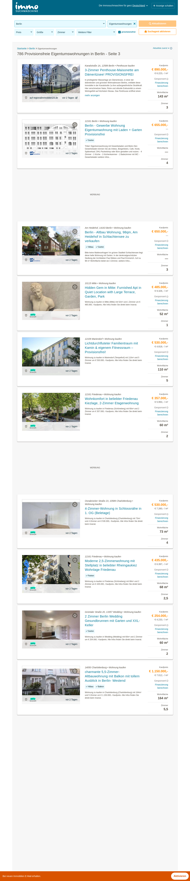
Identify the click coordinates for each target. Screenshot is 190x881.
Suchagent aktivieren (157, 31)
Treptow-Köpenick (105, 860)
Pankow (99, 831)
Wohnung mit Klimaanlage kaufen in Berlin (39, 853)
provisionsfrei (128, 32)
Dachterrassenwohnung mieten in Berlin (38, 824)
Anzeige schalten (163, 5)
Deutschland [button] (140, 5)
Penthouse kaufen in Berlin (30, 838)
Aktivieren (180, 876)
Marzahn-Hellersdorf (107, 824)
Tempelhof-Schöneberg (108, 853)
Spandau (100, 838)
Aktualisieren (157, 23)
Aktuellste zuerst (161, 48)
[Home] (27, 7)
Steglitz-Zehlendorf (106, 846)
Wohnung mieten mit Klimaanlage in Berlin (39, 846)
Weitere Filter (96, 32)
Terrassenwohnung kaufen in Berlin (35, 817)
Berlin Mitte (101, 817)
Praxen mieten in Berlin (28, 831)
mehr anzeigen (92, 95)
